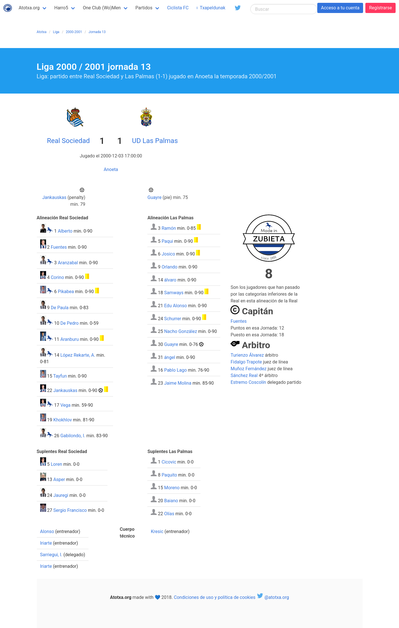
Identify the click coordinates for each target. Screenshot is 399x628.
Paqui (167, 241)
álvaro (170, 279)
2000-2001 (74, 32)
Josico (168, 254)
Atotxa (42, 32)
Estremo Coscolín (248, 382)
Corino (57, 277)
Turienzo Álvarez (247, 355)
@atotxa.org (272, 597)
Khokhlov (62, 420)
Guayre (155, 197)
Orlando (169, 267)
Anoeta (111, 169)
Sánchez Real (244, 375)
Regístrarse (380, 7)
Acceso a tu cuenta (340, 7)
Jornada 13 (97, 32)
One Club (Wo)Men (102, 7)
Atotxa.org (29, 7)
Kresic (157, 531)
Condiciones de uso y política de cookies (214, 597)
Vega (65, 405)
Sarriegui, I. (51, 554)
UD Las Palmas (155, 141)
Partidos (143, 7)
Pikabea (66, 291)
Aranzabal (68, 262)
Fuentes (59, 247)
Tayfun (60, 376)
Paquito (169, 474)
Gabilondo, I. (72, 435)
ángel (169, 357)
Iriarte (46, 543)
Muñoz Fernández (248, 368)
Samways (174, 292)
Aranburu (69, 339)
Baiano (171, 500)
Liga (56, 32)
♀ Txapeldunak (210, 7)
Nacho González (180, 331)
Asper (59, 479)
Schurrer (172, 318)
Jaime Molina (177, 383)
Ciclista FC (178, 7)
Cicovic (168, 462)
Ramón (168, 228)
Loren (56, 464)
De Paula (59, 307)
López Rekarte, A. (77, 355)
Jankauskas (54, 197)
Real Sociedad (68, 141)
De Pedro (69, 323)
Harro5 (61, 7)
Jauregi (60, 495)
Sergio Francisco (70, 510)
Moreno (172, 487)
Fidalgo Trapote (246, 362)
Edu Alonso (175, 305)
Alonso (47, 531)
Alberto (65, 231)
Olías (169, 513)
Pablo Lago (175, 370)
